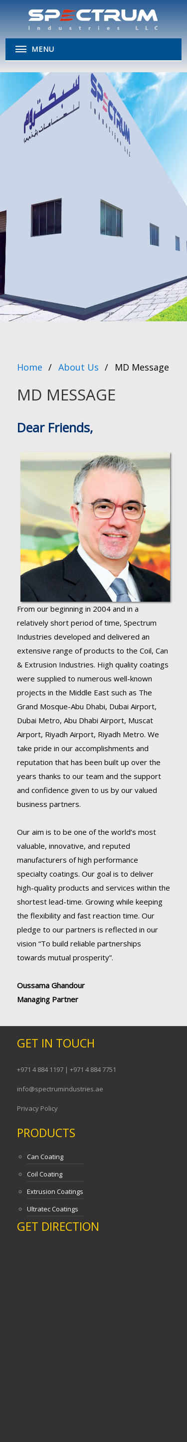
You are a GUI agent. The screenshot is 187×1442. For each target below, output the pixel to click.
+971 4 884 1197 (41, 1069)
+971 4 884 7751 (93, 1069)
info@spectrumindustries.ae (60, 1088)
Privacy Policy (37, 1108)
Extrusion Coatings (55, 1191)
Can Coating (45, 1156)
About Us (78, 367)
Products (46, 1133)
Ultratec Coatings (52, 1208)
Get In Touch (56, 1043)
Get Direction (58, 1226)
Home (29, 367)
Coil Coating (44, 1174)
